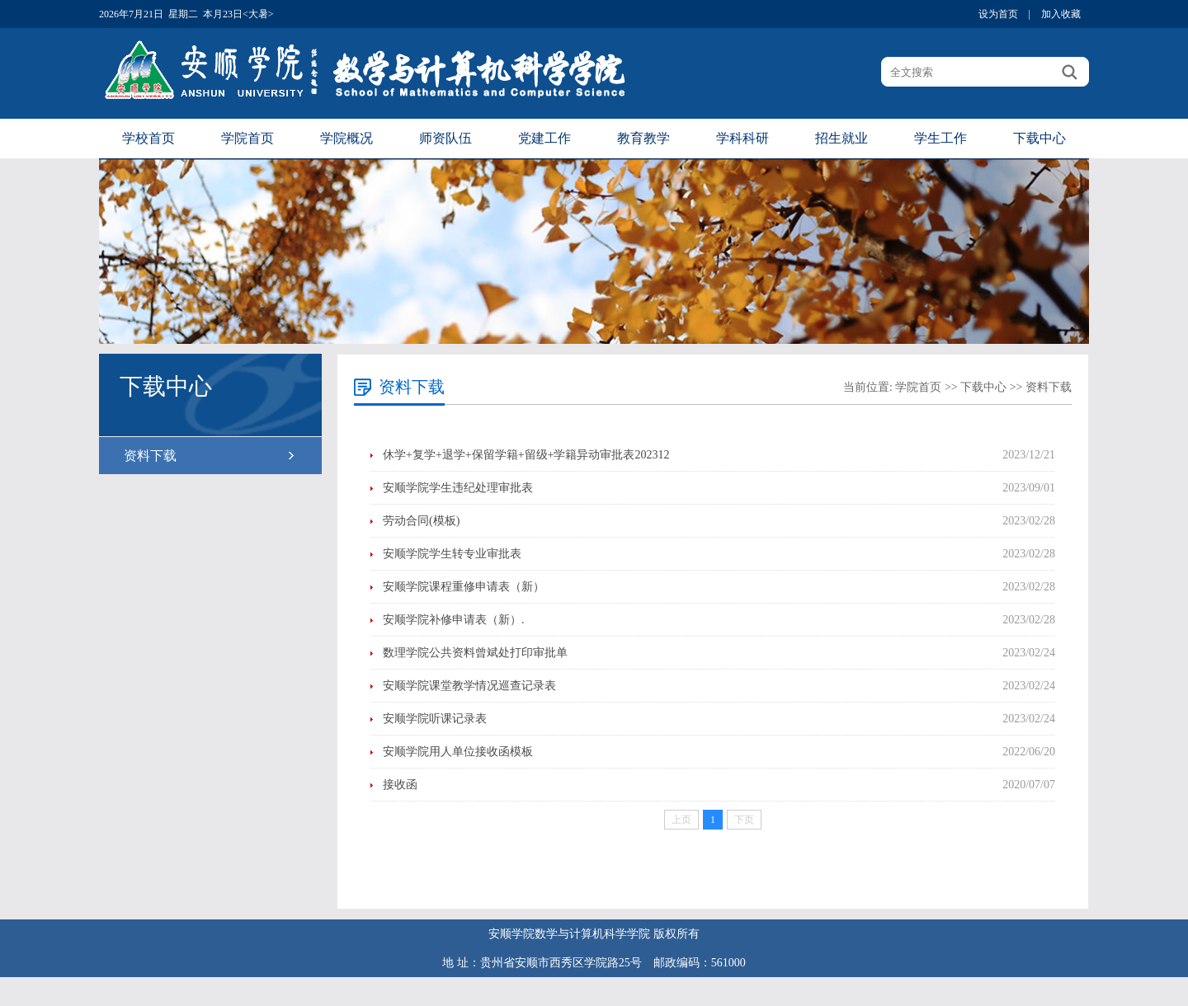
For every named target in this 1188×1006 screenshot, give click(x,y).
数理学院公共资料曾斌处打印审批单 (475, 652)
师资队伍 (445, 138)
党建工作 (544, 138)
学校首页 (148, 138)
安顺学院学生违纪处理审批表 (458, 488)
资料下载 (150, 456)
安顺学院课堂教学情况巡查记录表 (469, 685)
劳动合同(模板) (421, 521)
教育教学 (643, 138)
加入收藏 (1061, 14)
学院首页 (247, 138)
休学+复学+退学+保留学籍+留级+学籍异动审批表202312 (526, 455)
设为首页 (998, 14)
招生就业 (841, 138)
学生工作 (940, 138)
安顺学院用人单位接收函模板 (458, 751)
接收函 (400, 784)
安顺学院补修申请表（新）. (454, 619)
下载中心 (1039, 138)
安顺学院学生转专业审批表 (452, 554)
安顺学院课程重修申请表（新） (463, 587)
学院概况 (346, 138)
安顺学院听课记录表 (435, 718)
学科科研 (742, 138)
